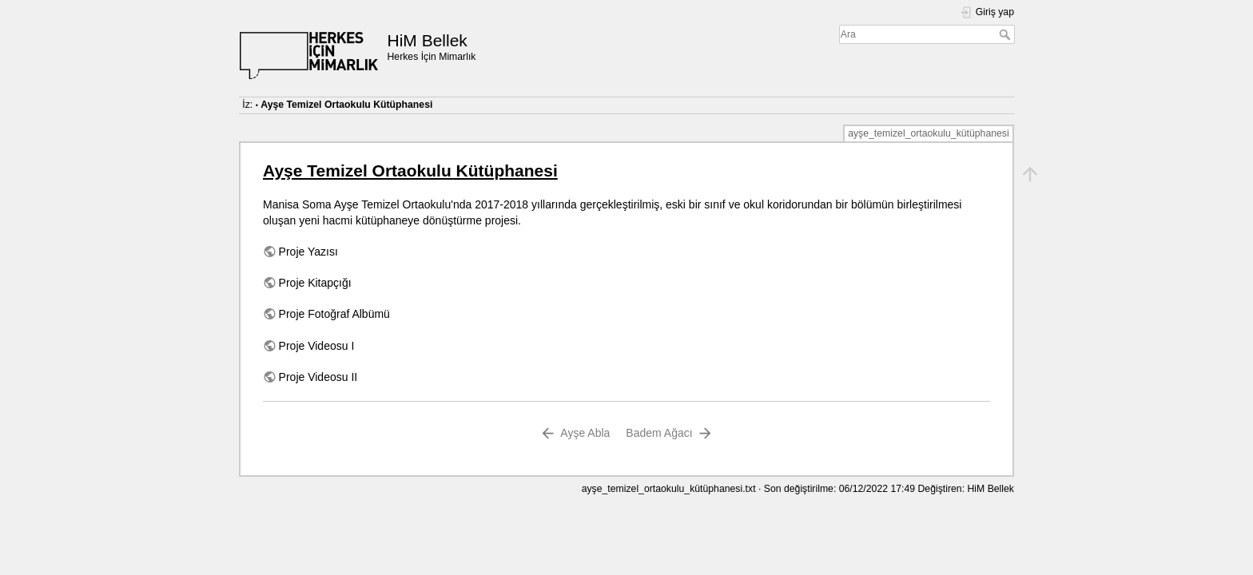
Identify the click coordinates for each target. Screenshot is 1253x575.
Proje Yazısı (308, 251)
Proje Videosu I (317, 345)
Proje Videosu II (318, 377)
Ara (1006, 34)
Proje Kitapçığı (315, 282)
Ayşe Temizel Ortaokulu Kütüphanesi (346, 104)
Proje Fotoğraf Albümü (334, 313)
